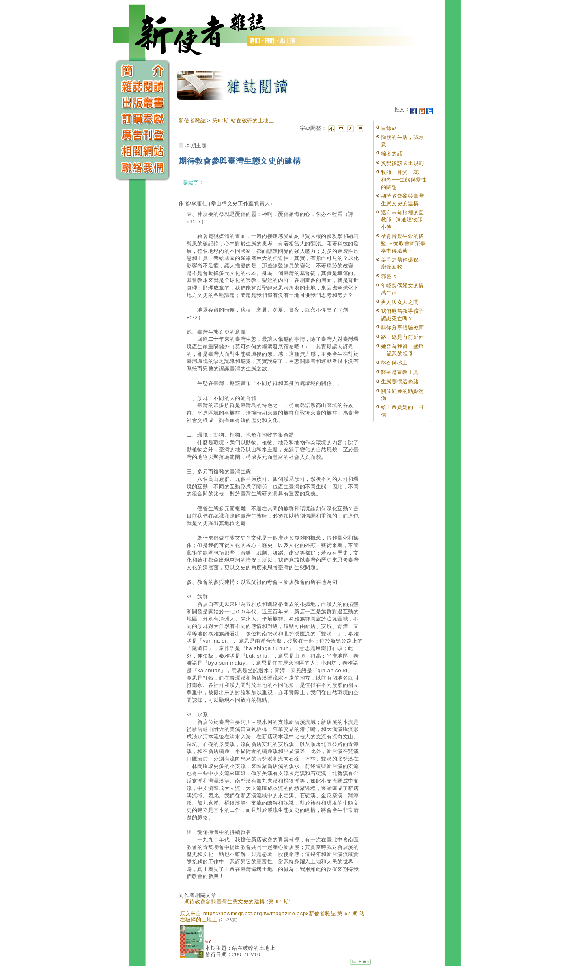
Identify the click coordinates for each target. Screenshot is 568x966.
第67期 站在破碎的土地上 (243, 120)
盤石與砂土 (394, 363)
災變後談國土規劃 (402, 163)
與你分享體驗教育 (402, 328)
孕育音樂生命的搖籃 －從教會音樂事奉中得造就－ (403, 243)
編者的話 (392, 154)
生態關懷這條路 (400, 382)
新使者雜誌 (192, 120)
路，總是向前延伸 (402, 337)
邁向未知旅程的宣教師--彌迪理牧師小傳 (402, 219)
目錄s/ (388, 128)
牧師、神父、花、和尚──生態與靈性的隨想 (404, 179)
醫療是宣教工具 (400, 372)
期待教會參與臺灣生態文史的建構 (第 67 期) (237, 901)
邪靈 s (388, 276)
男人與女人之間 (400, 302)
